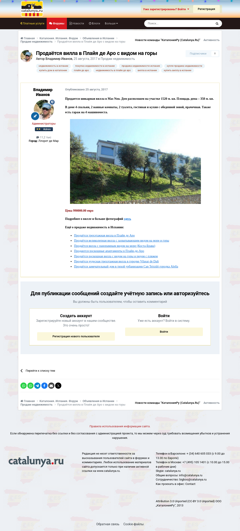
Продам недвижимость (118, 59)
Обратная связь (107, 524)
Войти (164, 331)
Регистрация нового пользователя (76, 336)
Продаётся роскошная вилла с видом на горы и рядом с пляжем (116, 256)
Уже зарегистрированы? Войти (166, 9)
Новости (78, 23)
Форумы (58, 25)
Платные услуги (33, 23)
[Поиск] (168, 23)
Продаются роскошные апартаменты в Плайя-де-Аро (109, 251)
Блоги (95, 23)
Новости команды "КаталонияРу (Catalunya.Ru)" (167, 40)
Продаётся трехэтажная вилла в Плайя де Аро (104, 235)
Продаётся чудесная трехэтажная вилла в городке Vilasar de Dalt (116, 261)
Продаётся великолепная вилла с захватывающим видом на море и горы (121, 240)
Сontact (190, 484)
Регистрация (206, 9)
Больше (111, 23)
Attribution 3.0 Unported (171, 501)
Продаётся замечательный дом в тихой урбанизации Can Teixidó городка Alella (126, 266)
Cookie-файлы (133, 524)
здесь (127, 219)
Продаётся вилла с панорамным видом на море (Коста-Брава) (114, 246)
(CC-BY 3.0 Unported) (201, 501)
